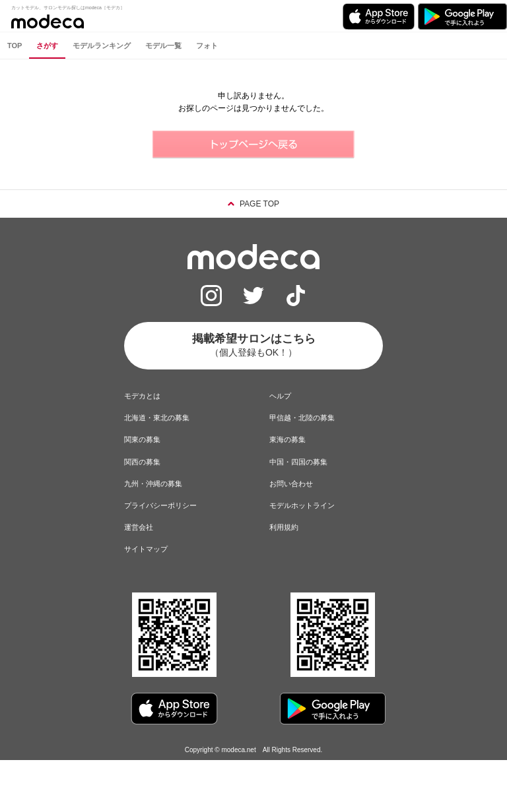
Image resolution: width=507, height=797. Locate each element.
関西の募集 (142, 462)
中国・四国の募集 (298, 462)
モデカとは (142, 396)
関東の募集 (142, 439)
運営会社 (138, 527)
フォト (207, 45)
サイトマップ (146, 549)
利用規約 (283, 527)
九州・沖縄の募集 (153, 484)
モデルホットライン (302, 505)
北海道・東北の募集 (156, 418)
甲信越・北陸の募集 (302, 418)
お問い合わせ (291, 484)
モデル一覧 (163, 45)
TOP (14, 45)
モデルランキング (102, 45)
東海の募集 (287, 439)
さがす (47, 45)
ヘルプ (280, 396)
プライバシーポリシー (160, 505)
